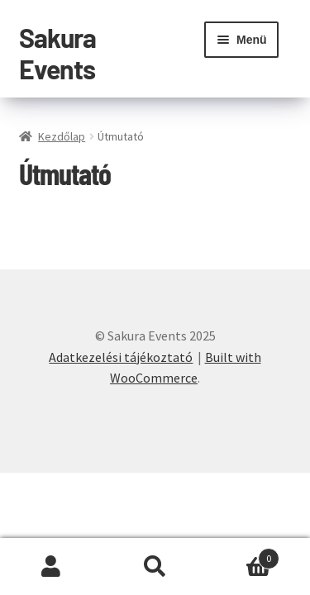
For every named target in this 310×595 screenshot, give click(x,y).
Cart (243, 554)
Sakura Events (57, 52)
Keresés (155, 567)
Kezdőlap (61, 136)
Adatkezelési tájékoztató (121, 357)
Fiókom (51, 567)
